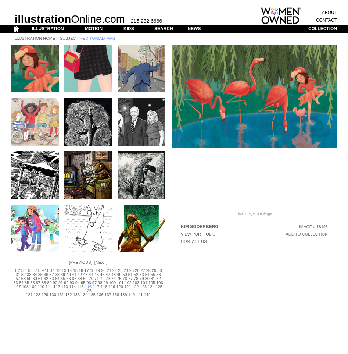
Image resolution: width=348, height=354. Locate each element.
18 (92, 270)
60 (34, 278)
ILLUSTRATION (48, 28)
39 (63, 274)
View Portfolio (198, 234)
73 (107, 278)
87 (38, 282)
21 (109, 270)
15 (75, 270)
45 (96, 274)
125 (159, 286)
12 (58, 270)
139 (123, 295)
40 (68, 274)
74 (113, 278)
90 (55, 282)
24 (125, 270)
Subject (69, 38)
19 (98, 270)
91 (60, 282)
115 (80, 286)
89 (49, 282)
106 (159, 282)
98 (100, 282)
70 (91, 278)
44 (91, 274)
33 (29, 274)
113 (64, 286)
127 (29, 295)
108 (25, 286)
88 (44, 282)
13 (64, 270)
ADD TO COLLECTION (307, 234)
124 (151, 286)
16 (81, 270)
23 (120, 270)
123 (143, 286)
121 (127, 286)
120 (119, 286)
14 (69, 270)
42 (80, 274)
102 (128, 282)
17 (86, 270)
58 (23, 278)
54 (147, 274)
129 (45, 295)
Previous (80, 262)
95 (83, 282)
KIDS (128, 28)
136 (100, 295)
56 (158, 274)
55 (153, 274)
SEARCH (163, 28)
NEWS (194, 28)
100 (112, 282)
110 (40, 286)
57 (17, 278)
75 (119, 278)
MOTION (94, 28)
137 (107, 295)
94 (77, 282)
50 (124, 274)
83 (15, 282)
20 (103, 270)
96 (88, 282)
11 (52, 270)
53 (141, 274)
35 (40, 274)
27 (142, 270)
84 (21, 282)
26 (137, 270)
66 (68, 278)
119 (111, 286)
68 (80, 278)
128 (37, 295)
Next (101, 262)
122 (135, 286)
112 (56, 286)
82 (158, 278)
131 (60, 295)
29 (154, 270)
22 (114, 270)
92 (66, 282)
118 (104, 286)
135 (92, 295)
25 (131, 270)
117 (96, 286)
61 (40, 278)
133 (76, 295)
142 (147, 295)
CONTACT (326, 20)
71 (96, 278)
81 (153, 278)
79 (141, 278)
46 (102, 274)
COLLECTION (322, 28)
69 (85, 278)
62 (46, 278)
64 (57, 278)
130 (52, 295)
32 (23, 274)
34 (34, 274)
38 (57, 274)
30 (159, 270)
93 (72, 282)
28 (148, 270)
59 (29, 278)
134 (84, 295)
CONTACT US (194, 241)
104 (143, 282)
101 (120, 282)
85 (27, 282)
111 (49, 286)
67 (74, 278)
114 (72, 286)
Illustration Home (34, 38)
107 (17, 286)
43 (85, 274)
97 (94, 282)
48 (113, 274)
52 (136, 274)
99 (105, 282)
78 (136, 278)
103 (136, 282)
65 (63, 278)
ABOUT (329, 12)
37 (51, 274)
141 (139, 295)
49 (119, 274)
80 (147, 278)
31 (17, 274)
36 (46, 274)
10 (47, 270)
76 (124, 278)
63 (51, 278)
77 (130, 278)
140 (131, 295)
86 (32, 282)
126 (88, 290)
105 (151, 282)
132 (68, 295)
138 (115, 295)
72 (102, 278)
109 (33, 286)
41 (74, 274)
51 (130, 274)
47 (107, 274)
